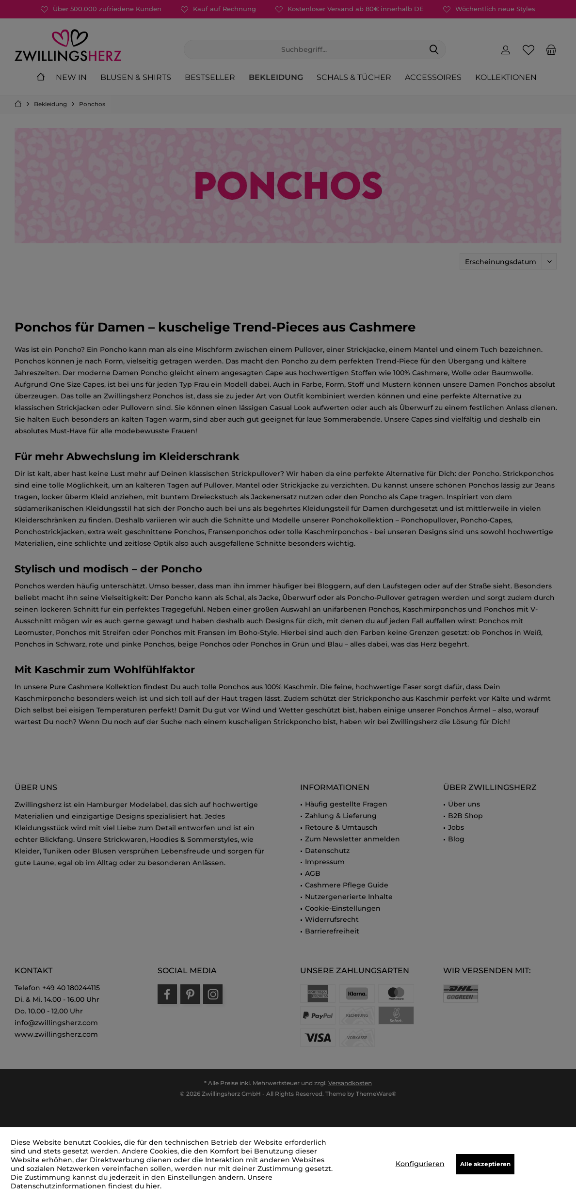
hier (153, 1186)
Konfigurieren (420, 1163)
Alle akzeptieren (485, 1164)
